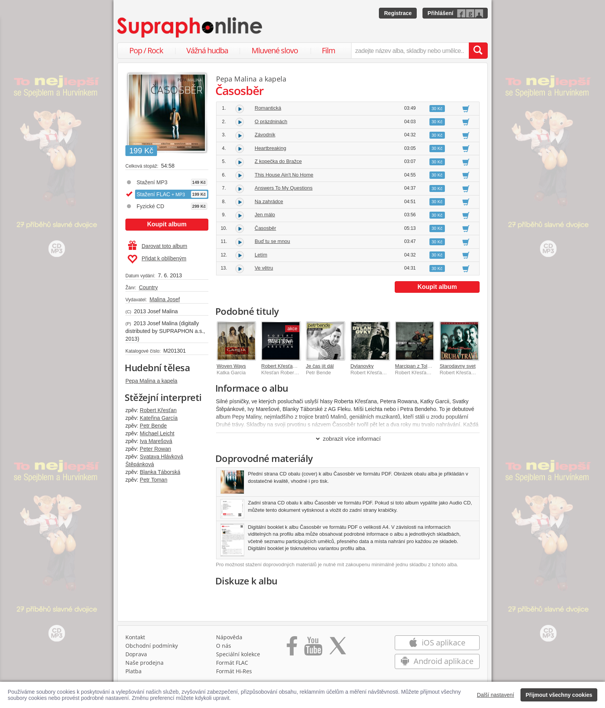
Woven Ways (231, 366)
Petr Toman (153, 480)
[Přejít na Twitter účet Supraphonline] (337, 648)
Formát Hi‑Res (234, 671)
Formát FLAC (232, 662)
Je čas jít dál (320, 366)
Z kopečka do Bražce (278, 161)
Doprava (136, 654)
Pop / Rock (146, 50)
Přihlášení (440, 13)
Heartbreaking (270, 148)
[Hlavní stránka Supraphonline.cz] (190, 27)
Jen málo (265, 214)
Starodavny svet (457, 366)
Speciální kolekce (238, 654)
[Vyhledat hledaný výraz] (478, 50)
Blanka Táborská (160, 472)
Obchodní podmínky (151, 645)
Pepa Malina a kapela (151, 381)
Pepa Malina (236, 78)
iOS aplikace (437, 642)
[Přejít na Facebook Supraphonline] (292, 648)
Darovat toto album (157, 246)
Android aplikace (437, 661)
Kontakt (135, 637)
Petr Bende (153, 426)
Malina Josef (164, 299)
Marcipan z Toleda (415, 366)
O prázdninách (271, 121)
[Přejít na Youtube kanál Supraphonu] (313, 648)
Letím (261, 255)
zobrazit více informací (348, 438)
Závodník (265, 135)
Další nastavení (495, 695)
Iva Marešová (156, 441)
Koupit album (166, 224)
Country (148, 287)
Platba (133, 671)
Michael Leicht (157, 433)
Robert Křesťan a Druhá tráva (294, 366)
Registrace (398, 13)
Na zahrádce (269, 201)
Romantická (268, 108)
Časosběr (265, 228)
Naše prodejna (144, 662)
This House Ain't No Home (284, 175)
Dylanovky (361, 366)
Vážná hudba (207, 50)
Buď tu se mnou (272, 241)
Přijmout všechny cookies (559, 695)
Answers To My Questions (284, 188)
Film (328, 50)
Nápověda (229, 637)
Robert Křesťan (158, 410)
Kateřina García (158, 418)
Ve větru (264, 268)
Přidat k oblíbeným (156, 259)
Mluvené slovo (275, 50)
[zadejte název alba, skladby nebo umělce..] (410, 50)
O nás (223, 645)
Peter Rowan (155, 449)
